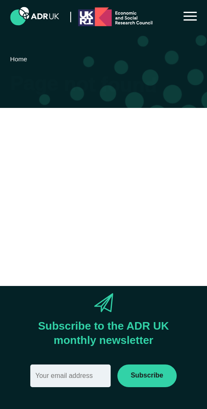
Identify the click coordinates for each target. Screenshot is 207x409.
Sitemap (179, 210)
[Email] (70, 375)
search (71, 224)
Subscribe (147, 375)
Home (148, 210)
